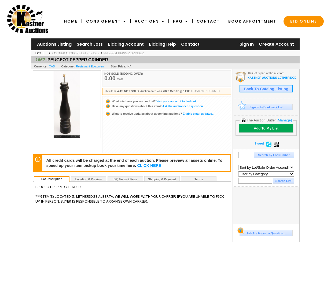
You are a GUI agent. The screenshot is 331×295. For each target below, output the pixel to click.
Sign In (247, 44)
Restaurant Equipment (90, 66)
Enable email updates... (159, 113)
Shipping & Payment (162, 179)
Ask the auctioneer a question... (155, 106)
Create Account (276, 44)
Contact (208, 21)
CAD (52, 66)
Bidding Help (162, 44)
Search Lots (90, 44)
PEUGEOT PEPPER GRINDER (124, 53)
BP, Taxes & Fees (125, 179)
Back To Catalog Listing (266, 89)
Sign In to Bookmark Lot (261, 107)
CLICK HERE (149, 165)
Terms (198, 179)
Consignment (106, 21)
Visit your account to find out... (151, 101)
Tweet (259, 143)
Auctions (149, 21)
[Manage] (284, 120)
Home (71, 21)
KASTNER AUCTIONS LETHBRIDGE (76, 53)
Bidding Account (126, 44)
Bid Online (303, 21)
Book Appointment (252, 21)
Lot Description (51, 179)
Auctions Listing (54, 44)
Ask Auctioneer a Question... (262, 232)
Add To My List (266, 128)
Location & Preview (88, 179)
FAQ (180, 21)
